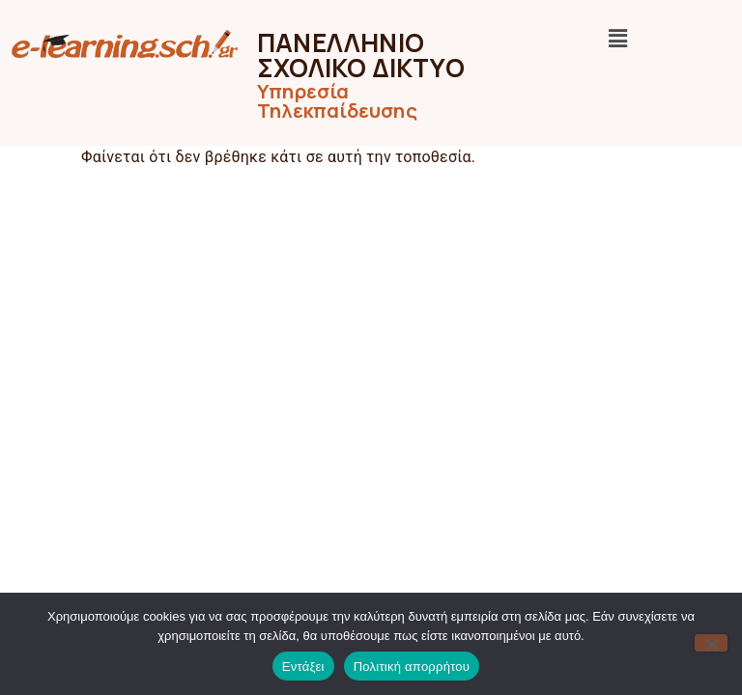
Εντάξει (303, 666)
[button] (619, 38)
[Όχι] (711, 643)
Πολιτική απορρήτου (412, 666)
